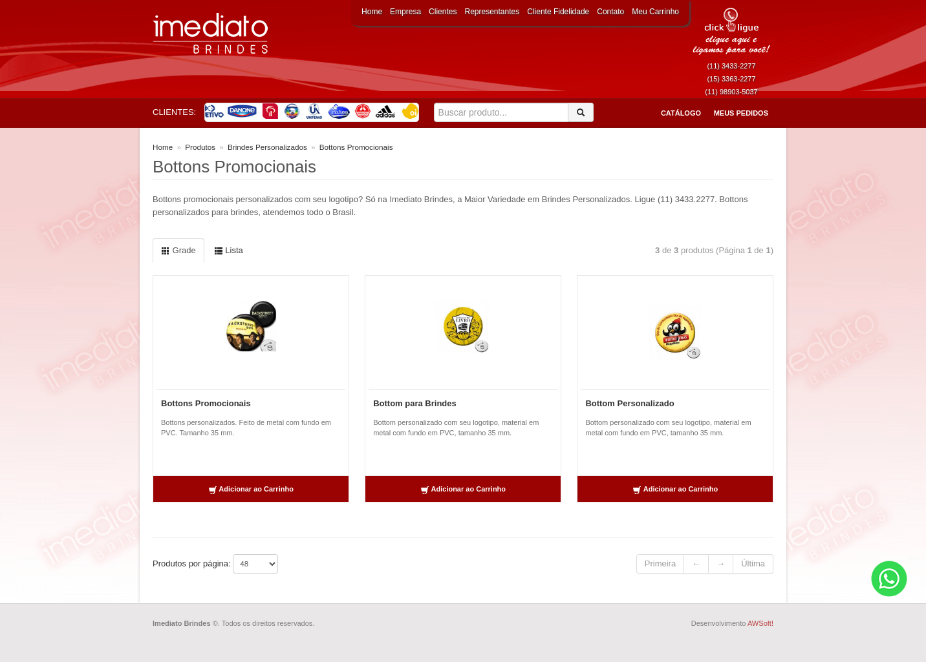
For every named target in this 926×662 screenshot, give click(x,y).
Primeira (660, 563)
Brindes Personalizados (267, 147)
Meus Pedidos (741, 113)
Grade (178, 250)
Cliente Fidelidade (558, 11)
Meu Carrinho (655, 11)
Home (371, 11)
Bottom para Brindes (415, 403)
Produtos (200, 147)
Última (753, 563)
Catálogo (681, 113)
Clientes (443, 11)
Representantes (491, 11)
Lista (228, 250)
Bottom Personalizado (629, 403)
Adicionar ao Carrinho (251, 490)
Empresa (405, 11)
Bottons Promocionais (206, 403)
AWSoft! (760, 623)
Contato (610, 11)
